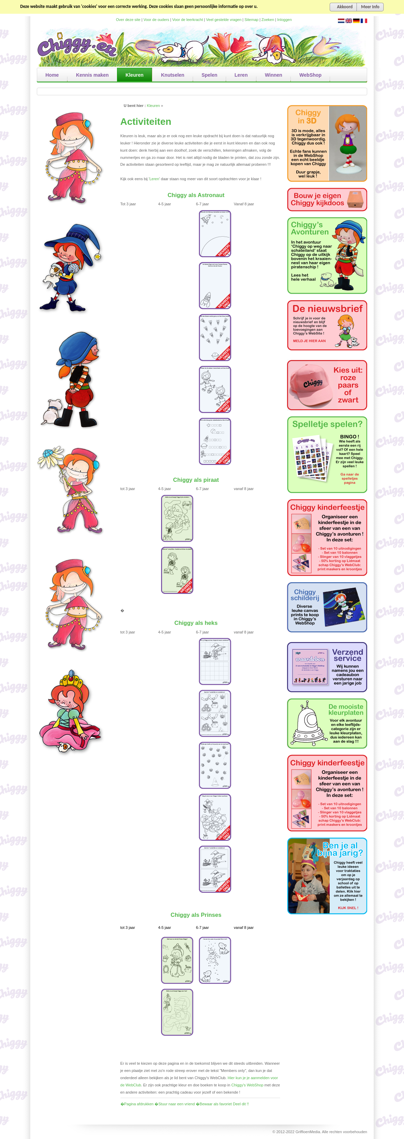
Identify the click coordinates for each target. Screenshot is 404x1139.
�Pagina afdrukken (137, 1104)
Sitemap (251, 20)
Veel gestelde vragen (224, 20)
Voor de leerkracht (187, 20)
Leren (154, 179)
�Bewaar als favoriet (214, 1104)
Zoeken (268, 20)
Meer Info (370, 6)
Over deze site (128, 20)
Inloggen (284, 20)
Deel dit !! (241, 1104)
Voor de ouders (156, 20)
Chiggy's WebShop (247, 1085)
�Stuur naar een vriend (175, 1104)
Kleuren (153, 106)
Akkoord (344, 6)
